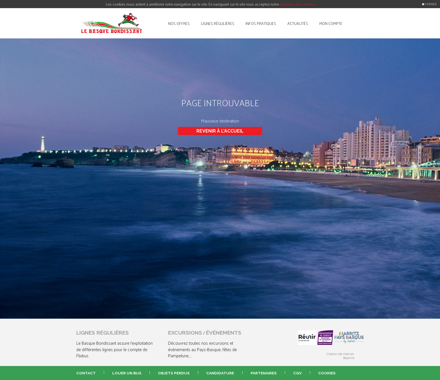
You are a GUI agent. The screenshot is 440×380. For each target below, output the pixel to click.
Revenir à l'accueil (220, 131)
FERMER (429, 4)
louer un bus (126, 373)
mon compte (330, 23)
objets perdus (174, 373)
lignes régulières (217, 23)
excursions (185, 333)
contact (86, 373)
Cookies (327, 373)
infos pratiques (261, 23)
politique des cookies (297, 4)
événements (223, 333)
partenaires (264, 373)
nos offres (179, 23)
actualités (297, 23)
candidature (220, 373)
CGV (297, 373)
